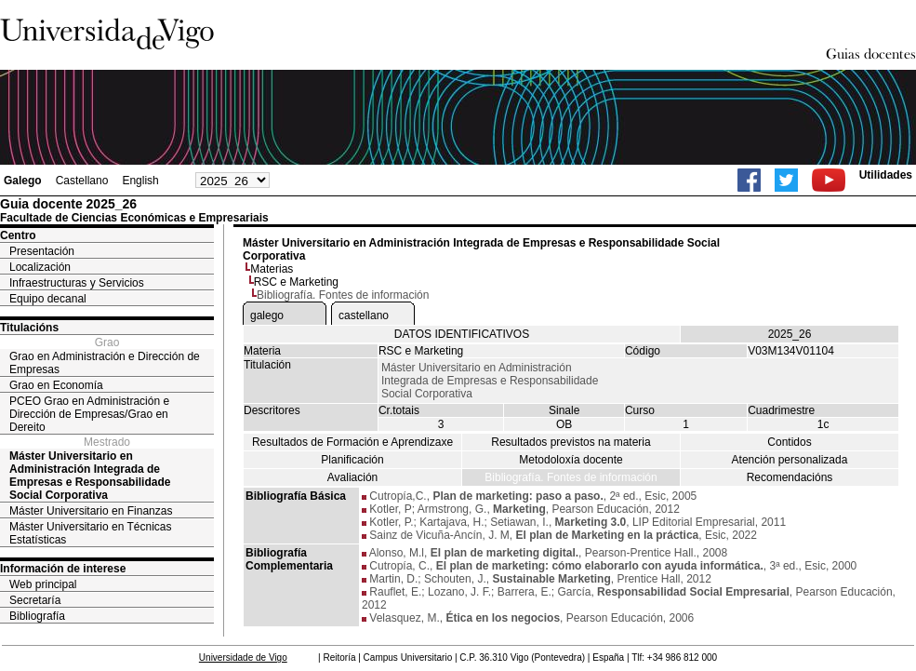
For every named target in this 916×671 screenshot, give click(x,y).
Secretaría (34, 600)
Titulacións (29, 327)
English (140, 180)
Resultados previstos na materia (570, 442)
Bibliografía (37, 616)
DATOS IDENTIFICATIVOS (461, 334)
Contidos (789, 442)
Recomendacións (790, 477)
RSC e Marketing (296, 282)
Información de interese (63, 568)
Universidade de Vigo (243, 657)
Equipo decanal (47, 298)
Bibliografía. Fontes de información (571, 477)
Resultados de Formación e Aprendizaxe (352, 442)
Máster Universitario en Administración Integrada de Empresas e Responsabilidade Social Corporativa (89, 476)
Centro (18, 235)
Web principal (42, 584)
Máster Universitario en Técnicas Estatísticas (90, 533)
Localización (40, 267)
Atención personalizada (790, 459)
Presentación (41, 251)
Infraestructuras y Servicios (76, 282)
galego (267, 315)
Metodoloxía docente (570, 459)
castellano (364, 315)
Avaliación (352, 477)
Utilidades (885, 174)
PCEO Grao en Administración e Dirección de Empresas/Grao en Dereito (89, 414)
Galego (23, 180)
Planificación (352, 459)
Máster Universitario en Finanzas (90, 510)
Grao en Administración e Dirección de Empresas (104, 363)
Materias (271, 268)
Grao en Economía (56, 385)
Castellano (82, 180)
